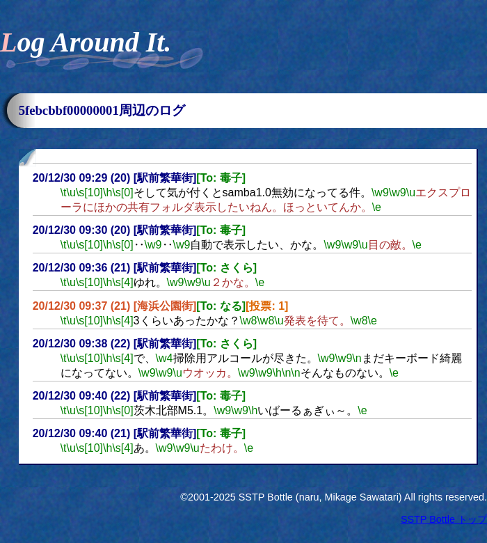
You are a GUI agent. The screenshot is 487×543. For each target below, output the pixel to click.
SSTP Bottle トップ (444, 519)
